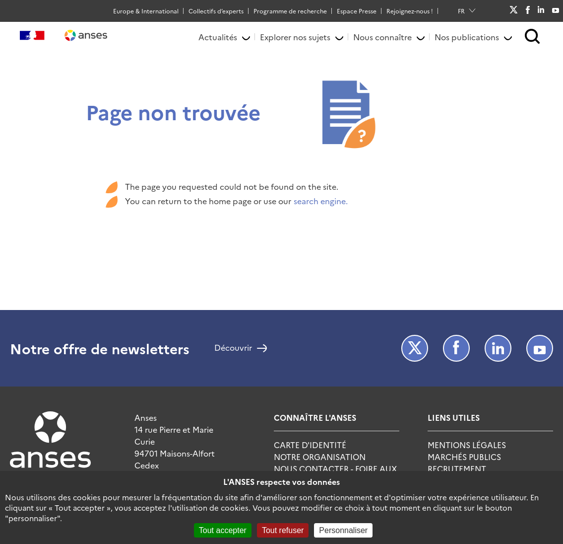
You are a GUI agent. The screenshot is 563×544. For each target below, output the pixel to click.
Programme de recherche (290, 10)
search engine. (321, 200)
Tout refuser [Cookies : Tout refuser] (283, 530)
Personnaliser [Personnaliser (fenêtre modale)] (343, 530)
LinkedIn (541, 10)
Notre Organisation (320, 456)
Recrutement (457, 468)
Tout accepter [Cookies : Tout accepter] (223, 530)
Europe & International (146, 10)
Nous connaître (382, 36)
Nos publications (467, 36)
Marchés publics (464, 456)
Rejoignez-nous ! (409, 10)
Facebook (527, 11)
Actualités (217, 36)
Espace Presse (356, 10)
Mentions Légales (467, 444)
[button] (532, 37)
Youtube (555, 10)
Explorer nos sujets (295, 36)
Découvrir (233, 348)
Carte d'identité (310, 444)
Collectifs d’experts (216, 10)
